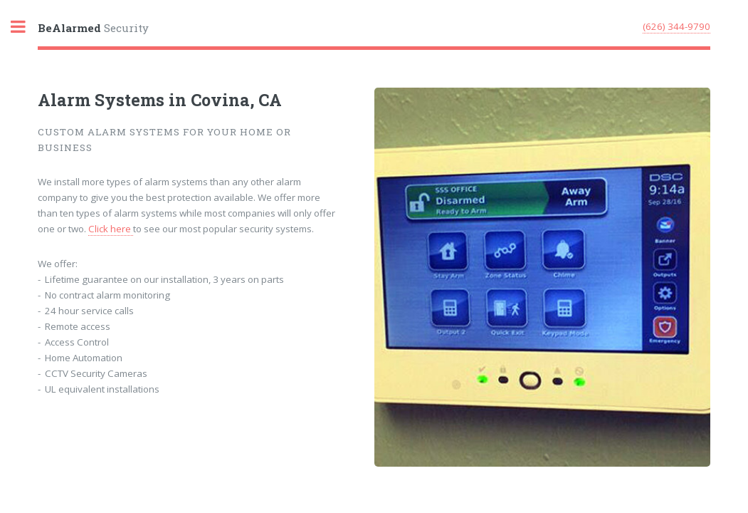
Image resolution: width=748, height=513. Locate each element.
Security (93, 28)
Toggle (25, 26)
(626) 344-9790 (676, 26)
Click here (110, 228)
